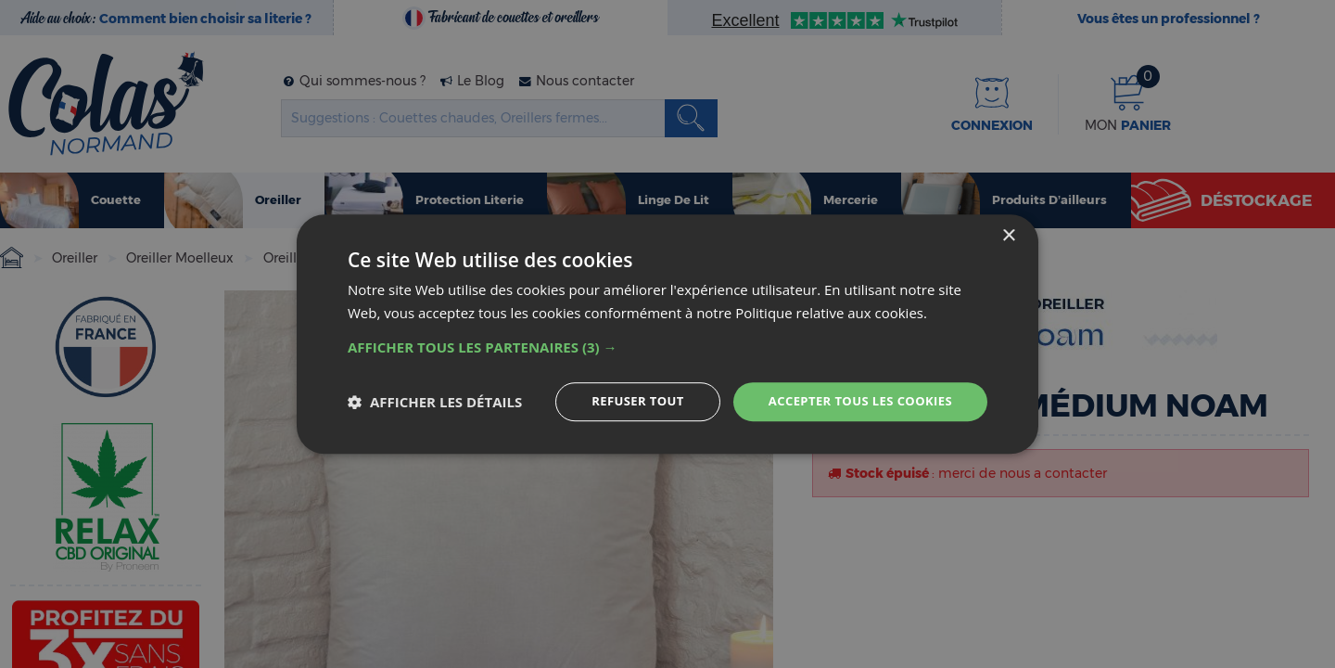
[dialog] (667, 334)
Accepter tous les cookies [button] (854, 401)
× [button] (1008, 235)
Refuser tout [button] (622, 401)
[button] (667, 346)
